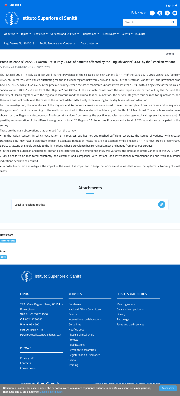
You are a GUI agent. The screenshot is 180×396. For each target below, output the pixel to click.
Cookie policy (28, 368)
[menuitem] (11, 33)
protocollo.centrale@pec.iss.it (43, 334)
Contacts (25, 363)
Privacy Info (27, 358)
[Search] (146, 22)
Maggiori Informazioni (51, 391)
